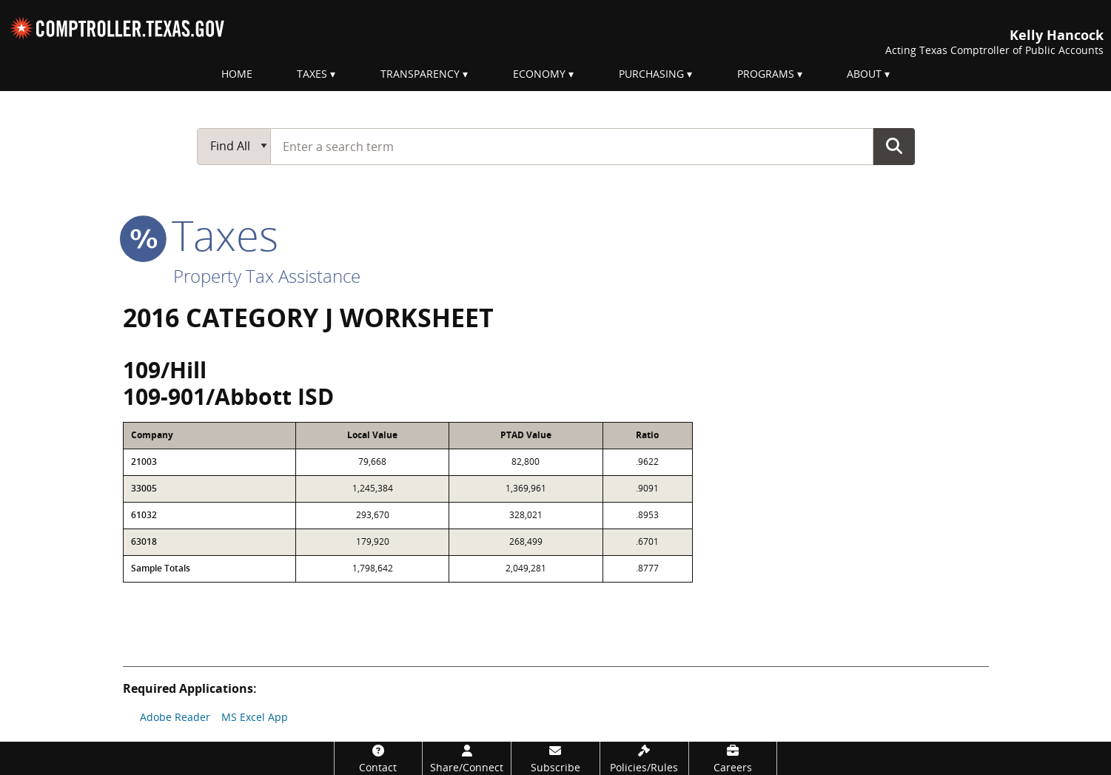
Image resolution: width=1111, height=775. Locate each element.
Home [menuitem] (236, 74)
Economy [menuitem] (539, 74)
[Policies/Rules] (644, 758)
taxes (200, 235)
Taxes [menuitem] (312, 74)
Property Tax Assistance (266, 276)
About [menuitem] (864, 74)
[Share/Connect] (467, 758)
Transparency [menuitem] (420, 74)
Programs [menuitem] (765, 74)
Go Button (894, 146)
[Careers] (733, 758)
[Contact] (379, 758)
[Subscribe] (555, 758)
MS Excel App (254, 717)
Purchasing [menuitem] (651, 74)
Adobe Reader (175, 717)
